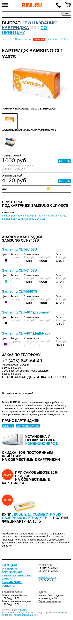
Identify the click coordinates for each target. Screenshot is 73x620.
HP (10, 39)
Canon (18, 39)
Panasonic (52, 39)
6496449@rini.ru (47, 577)
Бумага (6, 579)
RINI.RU (22, 610)
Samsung (39, 39)
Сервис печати (12, 572)
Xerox (28, 39)
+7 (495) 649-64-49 (58, 5)
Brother (64, 39)
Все (4, 39)
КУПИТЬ (64, 161)
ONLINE (8, 425)
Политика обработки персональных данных (35, 613)
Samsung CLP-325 (33, 215)
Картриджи (9, 565)
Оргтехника (10, 568)
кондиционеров (41, 444)
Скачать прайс (12, 582)
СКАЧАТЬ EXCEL (28, 425)
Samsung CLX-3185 (54, 215)
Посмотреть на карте (50, 601)
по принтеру (24, 30)
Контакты (8, 586)
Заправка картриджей (17, 575)
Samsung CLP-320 (12, 215)
